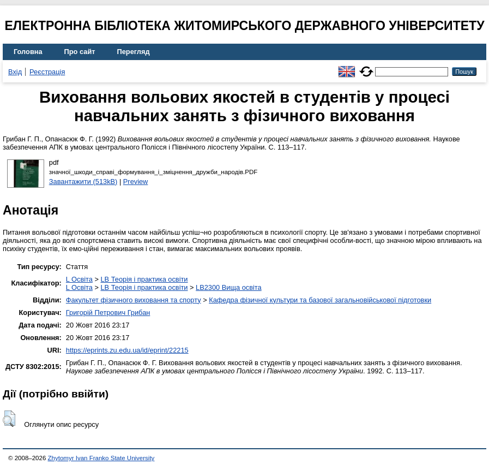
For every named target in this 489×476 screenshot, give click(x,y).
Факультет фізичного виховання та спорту (133, 300)
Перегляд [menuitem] (133, 51)
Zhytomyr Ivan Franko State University (101, 458)
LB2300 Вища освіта (229, 287)
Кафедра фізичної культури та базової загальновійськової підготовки (320, 300)
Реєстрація (47, 72)
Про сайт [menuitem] (79, 51)
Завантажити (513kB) (83, 181)
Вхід (15, 72)
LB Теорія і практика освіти (144, 279)
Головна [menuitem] (28, 51)
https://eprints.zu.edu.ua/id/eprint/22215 (127, 350)
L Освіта (79, 279)
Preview (135, 181)
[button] (9, 418)
